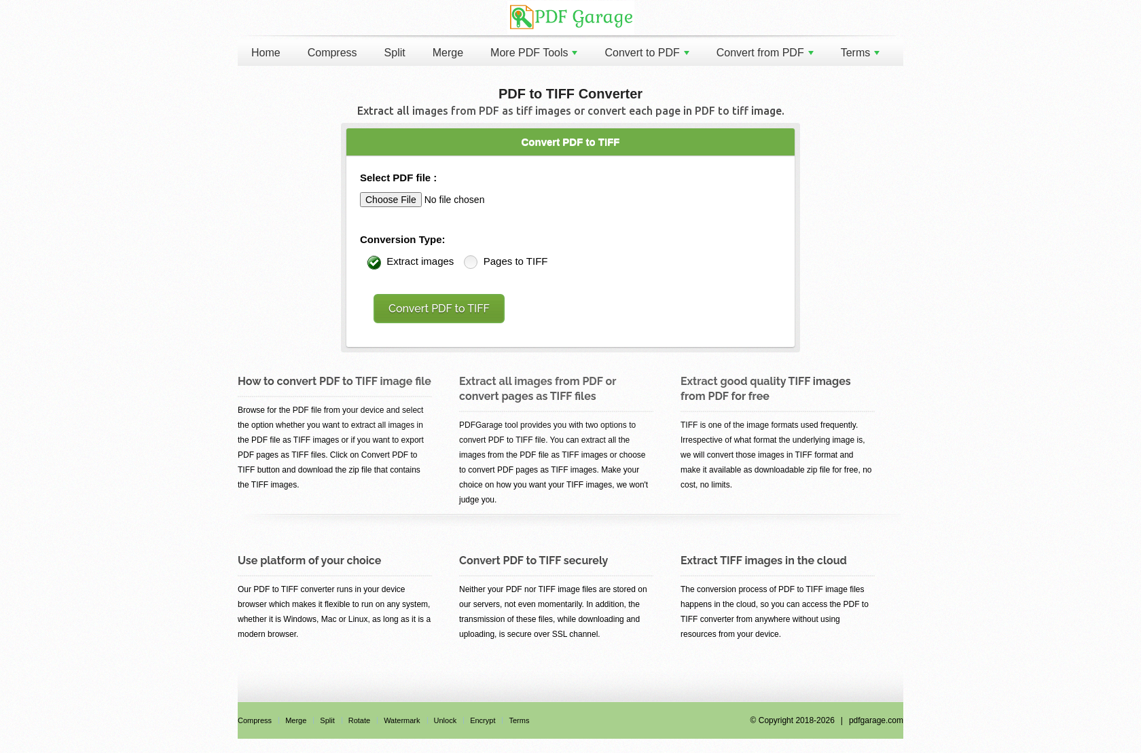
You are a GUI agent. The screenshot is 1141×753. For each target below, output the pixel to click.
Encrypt (482, 720)
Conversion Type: (403, 239)
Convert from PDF (765, 52)
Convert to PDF (646, 52)
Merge (448, 52)
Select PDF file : (398, 177)
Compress (332, 52)
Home (265, 52)
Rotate (359, 720)
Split (394, 52)
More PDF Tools (533, 52)
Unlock (445, 720)
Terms (860, 52)
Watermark (402, 720)
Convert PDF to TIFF (439, 308)
